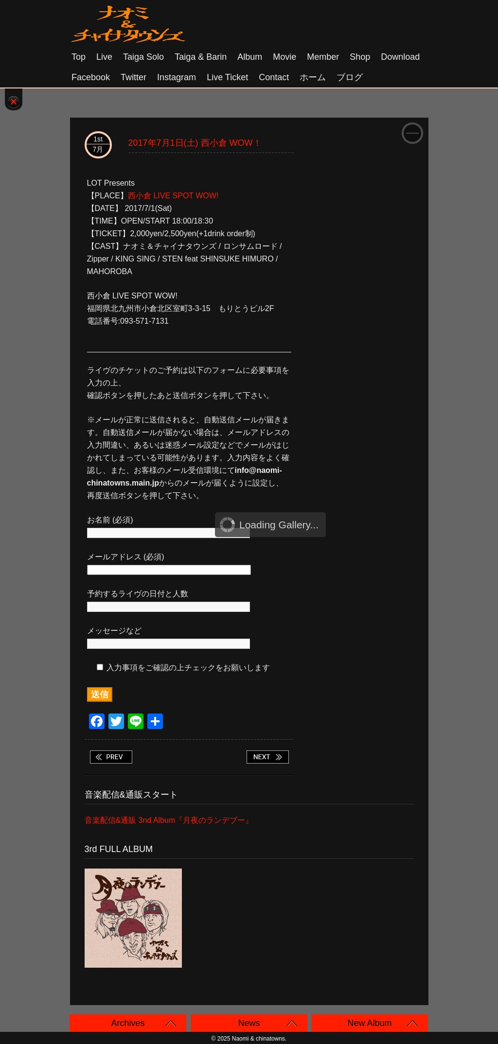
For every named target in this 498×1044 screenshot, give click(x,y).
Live (104, 57)
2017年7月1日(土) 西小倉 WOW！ (195, 143)
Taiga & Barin (201, 57)
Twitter (133, 77)
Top (78, 57)
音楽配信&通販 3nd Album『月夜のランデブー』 (169, 820)
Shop (360, 57)
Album (249, 57)
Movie (284, 57)
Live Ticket (227, 77)
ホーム (313, 77)
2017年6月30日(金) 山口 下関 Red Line (110, 757)
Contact (274, 77)
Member (323, 57)
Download (400, 57)
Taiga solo (143, 57)
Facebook (90, 77)
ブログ (350, 77)
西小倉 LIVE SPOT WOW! (173, 195)
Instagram (176, 77)
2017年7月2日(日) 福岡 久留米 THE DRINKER (267, 757)
